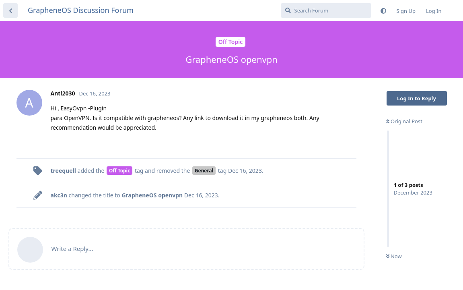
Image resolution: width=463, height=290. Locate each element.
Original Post (404, 121)
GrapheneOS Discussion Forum (81, 10)
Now (394, 256)
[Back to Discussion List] (10, 10)
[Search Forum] (326, 10)
